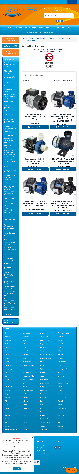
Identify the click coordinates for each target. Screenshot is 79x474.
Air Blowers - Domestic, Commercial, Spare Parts (9, 108)
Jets (5, 239)
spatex (42, 415)
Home (10, 27)
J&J (6, 376)
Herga (60, 365)
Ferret (7, 362)
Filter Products (8, 321)
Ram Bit (42, 401)
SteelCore (8, 419)
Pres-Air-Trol (62, 397)
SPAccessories (63, 412)
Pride (6, 401)
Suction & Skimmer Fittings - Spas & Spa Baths (9, 293)
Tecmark (25, 422)
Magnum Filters (63, 383)
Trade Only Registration (17, 2)
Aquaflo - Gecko (31, 40)
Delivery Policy (41, 450)
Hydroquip (43, 369)
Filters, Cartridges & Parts (9, 194)
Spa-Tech (43, 412)
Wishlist (42, 2)
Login (4, 2)
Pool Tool (8, 397)
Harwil (42, 365)
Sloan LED (61, 404)
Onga (6, 394)
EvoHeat (60, 358)
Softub (7, 408)
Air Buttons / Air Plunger (8, 115)
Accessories (7, 86)
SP (41, 408)
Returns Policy (41, 453)
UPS (24, 426)
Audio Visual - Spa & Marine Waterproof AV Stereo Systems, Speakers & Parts (9, 153)
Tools (5, 298)
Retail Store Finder (33, 32)
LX (23, 383)
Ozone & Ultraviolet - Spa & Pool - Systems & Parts (10, 249)
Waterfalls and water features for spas (10, 313)
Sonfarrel (26, 408)
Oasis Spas (44, 390)
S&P (6, 404)
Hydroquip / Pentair (64, 369)
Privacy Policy (41, 448)
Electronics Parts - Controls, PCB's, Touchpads (9, 187)
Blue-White (61, 344)
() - (62, 2)
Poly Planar (61, 394)
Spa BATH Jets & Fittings (8, 282)
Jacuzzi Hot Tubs (28, 376)
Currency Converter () (10, 52)
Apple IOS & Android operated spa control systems (10, 64)
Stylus (25, 419)
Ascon (60, 340)
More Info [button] (16, 469)
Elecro (7, 358)
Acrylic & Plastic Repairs (8, 90)
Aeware (42, 333)
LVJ (6, 383)
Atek (6, 344)
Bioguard (43, 344)
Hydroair (25, 369)
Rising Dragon (62, 401)
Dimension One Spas (47, 354)
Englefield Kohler (45, 358)
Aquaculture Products (7, 146)
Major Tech (8, 387)
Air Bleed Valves (8, 101)
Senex (25, 404)
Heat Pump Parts (9, 216)
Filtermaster (27, 362)
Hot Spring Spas (10, 369)
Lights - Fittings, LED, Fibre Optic (10, 243)
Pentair (25, 394)
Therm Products (45, 422)
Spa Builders (62, 408)
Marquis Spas (44, 387)
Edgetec (60, 354)
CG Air (60, 347)
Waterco (60, 426)
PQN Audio (43, 397)
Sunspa (7, 422)
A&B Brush (26, 333)
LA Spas (7, 379)
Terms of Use (40, 445)
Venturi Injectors (9, 309)
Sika (41, 404)
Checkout (72, 2)
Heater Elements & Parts (9, 220)
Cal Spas (43, 347)
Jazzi (42, 376)
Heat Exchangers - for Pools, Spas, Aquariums (9, 210)
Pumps (45, 38)
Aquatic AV (8, 340)
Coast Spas (26, 351)
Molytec (7, 390)
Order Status (33, 2)
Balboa (25, 344)
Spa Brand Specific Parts (9, 78)
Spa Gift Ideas (8, 82)
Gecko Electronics (28, 365)
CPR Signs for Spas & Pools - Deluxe (10, 171)
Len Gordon (44, 379)
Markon (25, 387)
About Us (18, 27)
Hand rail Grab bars (9, 198)
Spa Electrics (9, 412)
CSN (59, 351)
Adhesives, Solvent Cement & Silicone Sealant (9, 96)
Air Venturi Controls (9, 135)
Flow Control (62, 362)
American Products (64, 333)
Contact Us (48, 32)
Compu (42, 351)
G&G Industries (9, 365)
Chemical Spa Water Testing (10, 166)
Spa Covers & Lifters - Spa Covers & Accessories (9, 177)
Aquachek (26, 336)
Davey (7, 354)
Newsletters (44, 27)
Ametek (7, 336)
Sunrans (60, 419)
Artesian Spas (44, 340)
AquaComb (44, 336)
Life (59, 379)
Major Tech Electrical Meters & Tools (9, 303)
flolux (42, 362)
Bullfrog (7, 347)
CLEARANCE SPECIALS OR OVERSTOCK (8, 71)
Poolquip (25, 397)
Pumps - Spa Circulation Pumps (60, 38)
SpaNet (7, 415)
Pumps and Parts (9, 263)
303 (6, 333)
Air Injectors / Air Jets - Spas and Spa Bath (9, 121)
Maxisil (60, 387)
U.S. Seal (8, 426)
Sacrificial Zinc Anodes (8, 268)
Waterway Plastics (11, 430)
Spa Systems (27, 412)
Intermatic (43, 372)
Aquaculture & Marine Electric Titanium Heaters (9, 226)
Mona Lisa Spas (28, 390)
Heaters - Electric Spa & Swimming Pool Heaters (9, 203)
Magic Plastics (45, 383)
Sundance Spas (45, 419)
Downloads (10, 46)
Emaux (25, 358)
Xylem (25, 430)
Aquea (25, 340)
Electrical (6, 182)
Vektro (42, 426)
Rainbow (25, 401)
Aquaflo (60, 336)
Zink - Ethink (44, 430)
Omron (60, 390)
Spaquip (25, 415)
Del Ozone (26, 354)
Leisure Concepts (28, 379)
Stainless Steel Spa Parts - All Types (9, 287)
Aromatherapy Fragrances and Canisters (8, 140)
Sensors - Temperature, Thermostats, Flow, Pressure (9, 275)
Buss (24, 347)
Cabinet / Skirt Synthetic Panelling (9, 160)
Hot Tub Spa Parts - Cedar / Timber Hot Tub (9, 233)
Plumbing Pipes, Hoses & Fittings (8, 259)
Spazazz (61, 415)
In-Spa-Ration (27, 372)
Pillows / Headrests (9, 255)
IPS (59, 372)
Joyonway (61, 376)
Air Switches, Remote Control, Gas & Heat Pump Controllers (10, 129)
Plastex (42, 394)
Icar (6, 372)
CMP (6, 351)
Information (30, 27)
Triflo (59, 422)
